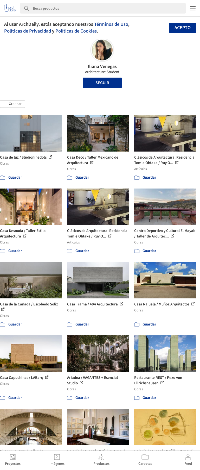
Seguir (102, 83)
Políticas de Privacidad (27, 31)
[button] (12, 104)
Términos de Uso (111, 24)
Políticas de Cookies (76, 31)
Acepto (183, 27)
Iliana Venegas (102, 66)
